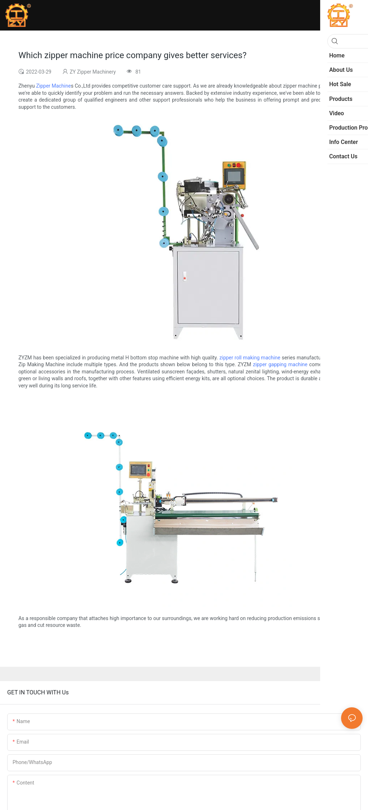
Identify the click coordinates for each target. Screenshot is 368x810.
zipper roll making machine (250, 357)
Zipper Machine (53, 86)
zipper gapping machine (280, 364)
